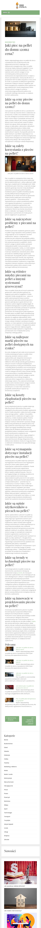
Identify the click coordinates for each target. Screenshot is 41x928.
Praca (6, 790)
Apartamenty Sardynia (12, 719)
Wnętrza (6, 836)
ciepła (33, 621)
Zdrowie (6, 839)
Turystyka (7, 820)
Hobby (6, 759)
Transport (7, 816)
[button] (20, 12)
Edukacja (7, 755)
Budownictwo (10, 42)
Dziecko (6, 751)
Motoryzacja (8, 778)
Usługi (6, 832)
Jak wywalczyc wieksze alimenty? (14, 886)
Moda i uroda (8, 774)
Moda (6, 770)
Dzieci (6, 747)
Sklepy (6, 805)
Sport (5, 809)
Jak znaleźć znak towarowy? (13, 911)
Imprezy (6, 763)
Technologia (8, 813)
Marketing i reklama (10, 767)
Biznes (6, 740)
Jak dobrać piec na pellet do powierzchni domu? (25, 687)
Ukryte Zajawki (8, 824)
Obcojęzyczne (8, 786)
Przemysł (7, 797)
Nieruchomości (9, 782)
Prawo (6, 793)
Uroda (6, 828)
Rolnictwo (7, 801)
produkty (20, 573)
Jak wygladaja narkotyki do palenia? (29, 721)
